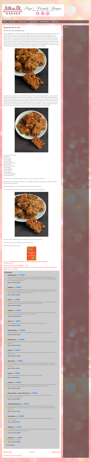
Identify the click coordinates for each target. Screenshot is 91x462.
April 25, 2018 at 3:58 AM (14, 356)
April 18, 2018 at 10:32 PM (14, 316)
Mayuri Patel (11, 361)
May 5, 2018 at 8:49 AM (13, 377)
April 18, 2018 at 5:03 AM (14, 282)
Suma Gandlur (11, 416)
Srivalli (9, 373)
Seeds (55, 267)
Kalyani (10, 350)
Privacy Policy (55, 21)
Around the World (44, 21)
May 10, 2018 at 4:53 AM (14, 388)
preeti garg (11, 437)
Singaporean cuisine (9, 269)
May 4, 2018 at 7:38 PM (13, 368)
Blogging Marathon (17, 267)
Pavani (9, 299)
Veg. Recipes (12, 21)
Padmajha (10, 427)
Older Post (56, 452)
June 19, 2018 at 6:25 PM (14, 432)
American (9, 267)
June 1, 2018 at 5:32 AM (14, 422)
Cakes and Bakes (33, 21)
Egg (33, 267)
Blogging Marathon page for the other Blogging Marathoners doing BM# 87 (29, 261)
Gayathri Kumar (12, 339)
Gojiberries (41, 267)
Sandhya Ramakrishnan (14, 404)
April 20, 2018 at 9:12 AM (14, 345)
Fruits (36, 267)
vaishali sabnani (12, 275)
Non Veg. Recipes (22, 21)
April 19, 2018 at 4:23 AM (14, 325)
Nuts (52, 267)
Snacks (16, 269)
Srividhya (10, 287)
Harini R (10, 321)
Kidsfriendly (47, 267)
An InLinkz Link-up (8, 263)
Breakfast (25, 267)
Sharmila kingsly (12, 330)
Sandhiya (10, 310)
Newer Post (8, 452)
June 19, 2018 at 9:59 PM (14, 442)
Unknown (10, 382)
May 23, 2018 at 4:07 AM (14, 411)
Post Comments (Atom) (16, 455)
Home (5, 21)
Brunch (30, 267)
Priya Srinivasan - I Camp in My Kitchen (18, 393)
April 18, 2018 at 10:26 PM (14, 305)
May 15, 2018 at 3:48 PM (14, 399)
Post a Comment (10, 445)
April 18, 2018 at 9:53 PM (14, 294)
